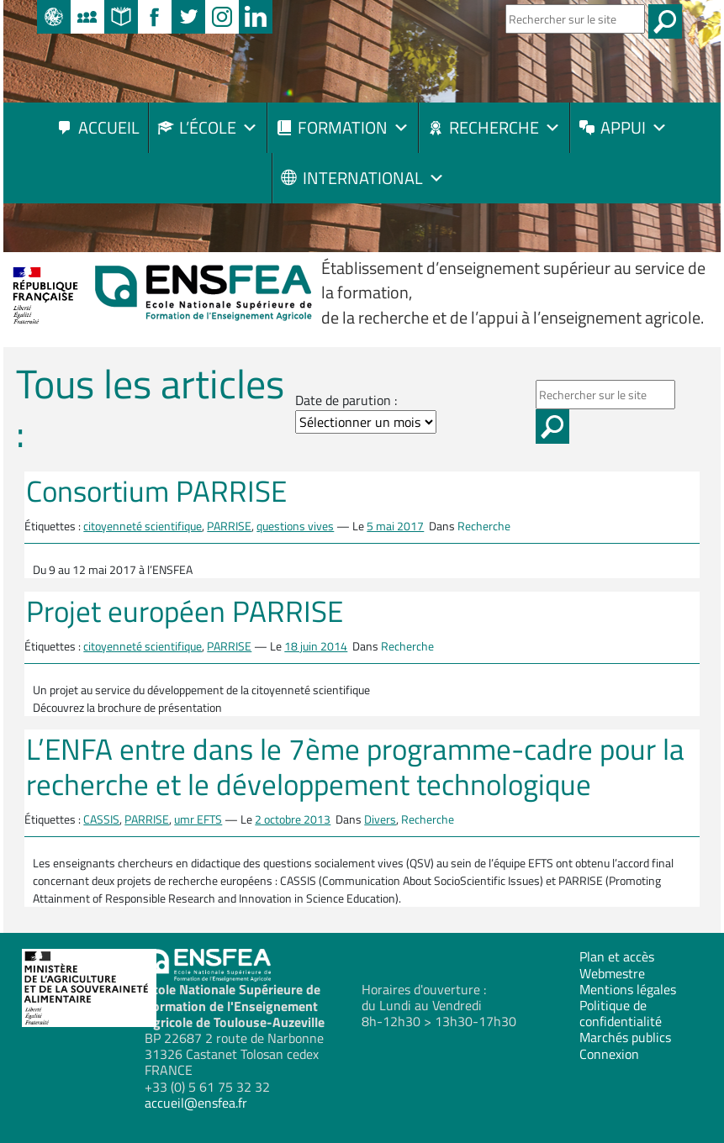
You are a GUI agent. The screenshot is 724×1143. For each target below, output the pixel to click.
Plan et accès (616, 956)
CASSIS (101, 819)
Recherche (505, 127)
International (374, 178)
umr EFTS (198, 819)
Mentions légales (627, 989)
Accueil (109, 127)
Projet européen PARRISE (184, 611)
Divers (380, 819)
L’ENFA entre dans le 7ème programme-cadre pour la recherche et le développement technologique (355, 766)
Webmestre (612, 973)
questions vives (295, 526)
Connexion (609, 1054)
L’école (218, 127)
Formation (354, 127)
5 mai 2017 (395, 526)
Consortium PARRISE (156, 491)
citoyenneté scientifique (142, 526)
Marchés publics (625, 1037)
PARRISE (229, 526)
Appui (634, 127)
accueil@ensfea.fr (196, 1103)
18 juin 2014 (315, 646)
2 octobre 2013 (292, 819)
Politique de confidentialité (620, 1013)
